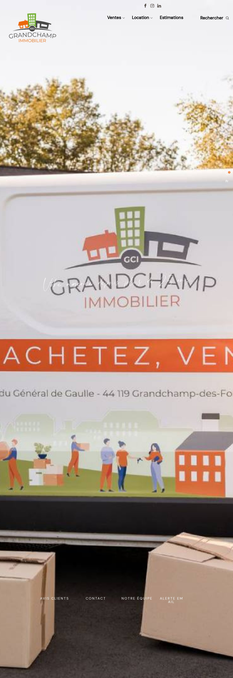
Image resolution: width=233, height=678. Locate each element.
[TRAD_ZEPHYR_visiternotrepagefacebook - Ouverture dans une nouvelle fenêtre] (145, 6)
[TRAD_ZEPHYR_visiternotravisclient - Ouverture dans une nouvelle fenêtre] (192, 6)
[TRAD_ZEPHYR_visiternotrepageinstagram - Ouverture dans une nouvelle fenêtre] (152, 6)
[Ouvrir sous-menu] (123, 18)
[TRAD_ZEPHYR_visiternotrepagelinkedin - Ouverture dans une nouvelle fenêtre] (159, 6)
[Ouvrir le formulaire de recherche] (214, 18)
